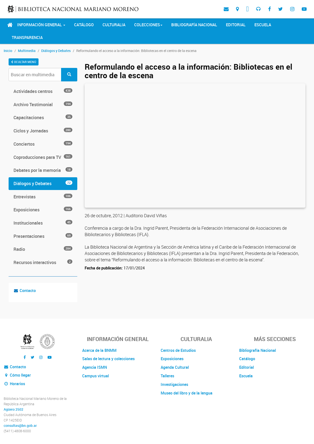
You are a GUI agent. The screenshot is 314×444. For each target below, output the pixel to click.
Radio (42, 249)
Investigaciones (174, 384)
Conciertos (42, 144)
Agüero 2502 (13, 409)
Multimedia (27, 50)
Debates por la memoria (42, 170)
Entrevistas (42, 197)
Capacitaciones (42, 117)
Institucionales (42, 223)
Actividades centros (42, 91)
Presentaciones (42, 236)
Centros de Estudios (178, 350)
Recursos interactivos (42, 262)
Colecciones (148, 24)
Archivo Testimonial (42, 104)
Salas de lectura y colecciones (108, 358)
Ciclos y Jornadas (42, 131)
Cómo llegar (17, 375)
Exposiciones (42, 210)
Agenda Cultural (175, 367)
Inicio (8, 50)
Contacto (28, 290)
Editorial (236, 24)
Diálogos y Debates (56, 50)
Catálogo (84, 24)
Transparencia (27, 37)
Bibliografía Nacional (194, 24)
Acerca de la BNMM (99, 350)
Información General (41, 24)
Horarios (14, 383)
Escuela (262, 24)
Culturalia (114, 24)
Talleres (167, 376)
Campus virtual (95, 376)
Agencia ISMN (94, 367)
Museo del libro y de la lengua (186, 393)
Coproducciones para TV (42, 157)
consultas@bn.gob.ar (20, 425)
